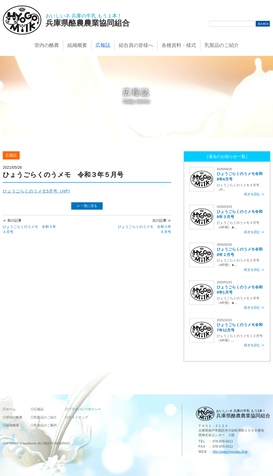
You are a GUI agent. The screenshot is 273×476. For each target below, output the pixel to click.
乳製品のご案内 (45, 425)
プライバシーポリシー (84, 409)
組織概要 (77, 45)
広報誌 (103, 45)
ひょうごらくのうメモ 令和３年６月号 (144, 226)
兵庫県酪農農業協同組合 (88, 23)
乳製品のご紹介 (221, 45)
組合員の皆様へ (136, 45)
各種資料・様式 (179, 45)
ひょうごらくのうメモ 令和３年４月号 (30, 226)
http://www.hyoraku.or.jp (229, 452)
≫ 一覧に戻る (87, 206)
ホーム (11, 409)
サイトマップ (78, 417)
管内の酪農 (46, 45)
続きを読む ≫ (254, 194)
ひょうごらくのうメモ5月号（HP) (36, 191)
